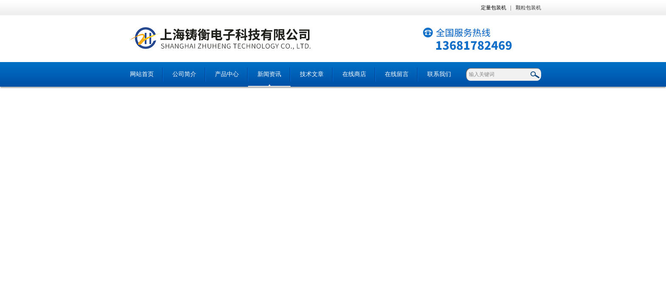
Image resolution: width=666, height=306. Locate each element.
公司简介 (184, 74)
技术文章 (312, 74)
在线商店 (354, 74)
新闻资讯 (269, 74)
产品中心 (227, 74)
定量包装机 (493, 8)
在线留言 (397, 74)
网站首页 (142, 74)
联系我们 (439, 74)
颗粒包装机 (528, 8)
